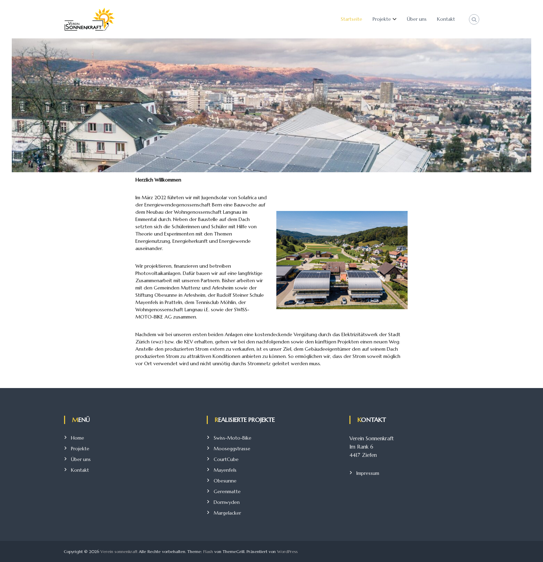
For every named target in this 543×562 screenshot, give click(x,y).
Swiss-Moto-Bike (232, 438)
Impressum (367, 473)
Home (77, 438)
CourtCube (226, 459)
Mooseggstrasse (232, 448)
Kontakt (446, 19)
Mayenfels (225, 470)
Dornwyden (227, 502)
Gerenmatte (227, 491)
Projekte (382, 19)
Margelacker (227, 513)
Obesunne (225, 481)
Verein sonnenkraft (118, 551)
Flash (208, 551)
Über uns (417, 19)
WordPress (287, 551)
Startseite (351, 19)
